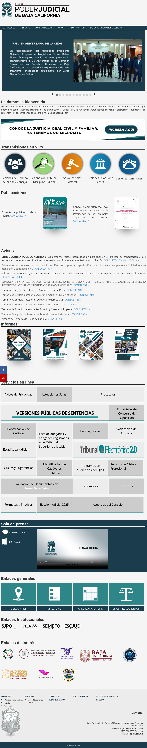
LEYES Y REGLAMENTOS (126, 594)
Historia (7, 703)
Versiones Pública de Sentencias (55, 413)
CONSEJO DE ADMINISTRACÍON (49, 27)
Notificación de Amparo (126, 431)
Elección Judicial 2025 (54, 504)
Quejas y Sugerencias (18, 468)
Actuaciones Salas (54, 394)
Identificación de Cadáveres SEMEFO (54, 468)
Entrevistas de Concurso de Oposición (127, 413)
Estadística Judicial (15, 449)
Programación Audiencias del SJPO (90, 468)
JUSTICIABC (14, 541)
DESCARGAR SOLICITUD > (15, 277)
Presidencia (8, 706)
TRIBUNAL (25, 27)
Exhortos (127, 486)
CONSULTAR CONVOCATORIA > (121, 260)
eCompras (91, 486)
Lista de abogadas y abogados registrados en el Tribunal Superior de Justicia (54, 440)
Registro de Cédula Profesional (123, 466)
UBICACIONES (18, 594)
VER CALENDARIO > (41, 268)
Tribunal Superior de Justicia (35, 701)
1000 (57, 95)
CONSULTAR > (18, 215)
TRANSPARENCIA (77, 27)
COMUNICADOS (17, 532)
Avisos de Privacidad (19, 394)
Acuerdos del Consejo (108, 504)
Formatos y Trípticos (19, 504)
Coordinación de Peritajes (18, 431)
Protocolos (108, 394)
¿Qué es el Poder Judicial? (13, 700)
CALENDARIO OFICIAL (90, 594)
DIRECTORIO (54, 594)
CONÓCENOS (9, 27)
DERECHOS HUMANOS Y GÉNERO (106, 27)
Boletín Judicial (90, 431)
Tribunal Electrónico (108, 449)
